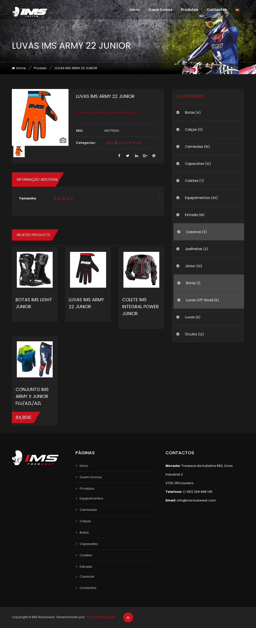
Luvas (190, 317)
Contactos (217, 9)
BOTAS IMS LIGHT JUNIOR (34, 303)
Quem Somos (160, 9)
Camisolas (194, 146)
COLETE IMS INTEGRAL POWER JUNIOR (140, 307)
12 (66, 198)
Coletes (191, 180)
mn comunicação (101, 617)
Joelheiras (193, 248)
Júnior (110, 143)
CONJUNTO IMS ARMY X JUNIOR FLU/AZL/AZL (32, 396)
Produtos (189, 9)
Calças (191, 129)
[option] (40, 117)
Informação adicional (37, 179)
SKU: (79, 131)
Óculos (191, 334)
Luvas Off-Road (129, 143)
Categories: (86, 143)
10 (62, 198)
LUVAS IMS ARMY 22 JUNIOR (86, 303)
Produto (40, 68)
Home (21, 68)
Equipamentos (197, 197)
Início (135, 9)
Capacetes (194, 163)
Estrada (191, 214)
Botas (190, 112)
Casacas (193, 231)
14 (71, 198)
